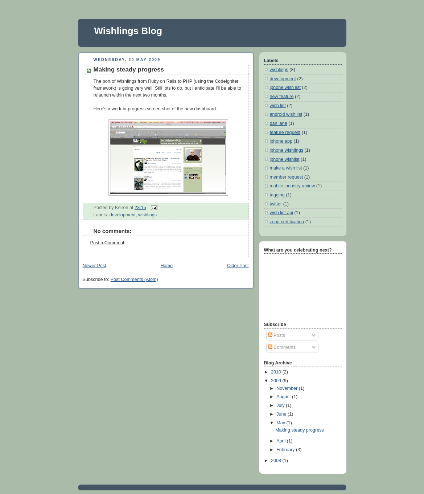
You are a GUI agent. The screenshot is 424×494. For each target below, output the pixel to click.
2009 (277, 380)
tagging (277, 194)
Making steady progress (129, 69)
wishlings (147, 214)
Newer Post (94, 265)
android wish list (286, 114)
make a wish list (286, 168)
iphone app (281, 141)
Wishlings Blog (128, 30)
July (281, 405)
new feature (282, 96)
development (123, 214)
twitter (276, 204)
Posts (276, 335)
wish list (278, 105)
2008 (277, 460)
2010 (277, 372)
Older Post (238, 265)
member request (286, 177)
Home (166, 265)
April (281, 441)
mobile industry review (292, 185)
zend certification (287, 221)
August (284, 396)
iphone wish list (285, 87)
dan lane (278, 123)
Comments (282, 347)
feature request (285, 132)
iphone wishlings (287, 150)
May (281, 422)
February (286, 449)
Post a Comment (107, 242)
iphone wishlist (285, 159)
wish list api (281, 212)
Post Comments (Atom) (134, 279)
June (282, 414)
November (287, 388)
